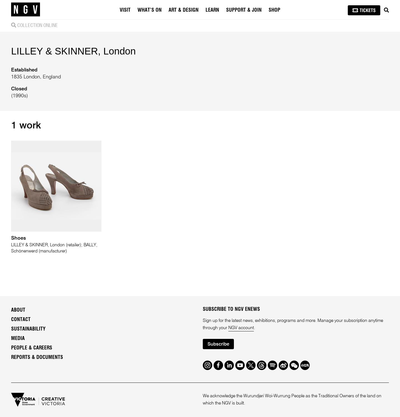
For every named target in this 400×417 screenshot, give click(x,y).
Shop (274, 10)
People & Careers (31, 348)
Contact (21, 319)
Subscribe (218, 344)
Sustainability (28, 329)
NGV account (241, 328)
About (18, 310)
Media (18, 338)
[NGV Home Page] (25, 10)
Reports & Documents (37, 357)
